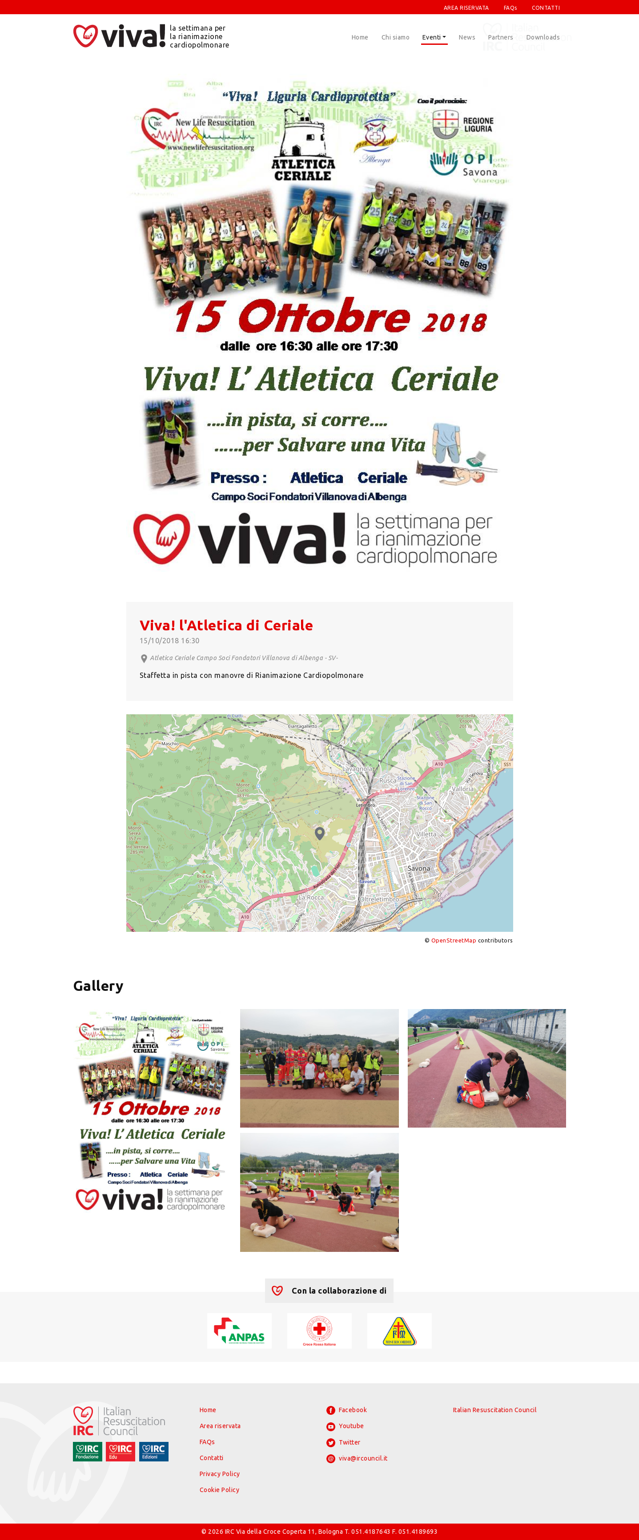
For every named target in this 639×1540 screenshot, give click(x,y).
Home (360, 37)
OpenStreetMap (454, 940)
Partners (501, 37)
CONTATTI (546, 8)
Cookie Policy (220, 1489)
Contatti (212, 1457)
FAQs (510, 8)
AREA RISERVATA (466, 8)
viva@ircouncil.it (357, 1458)
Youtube (345, 1426)
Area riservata (220, 1425)
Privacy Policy (220, 1473)
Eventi (431, 37)
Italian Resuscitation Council (495, 1409)
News (467, 37)
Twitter (343, 1442)
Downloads (543, 37)
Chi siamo (396, 37)
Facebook (346, 1410)
